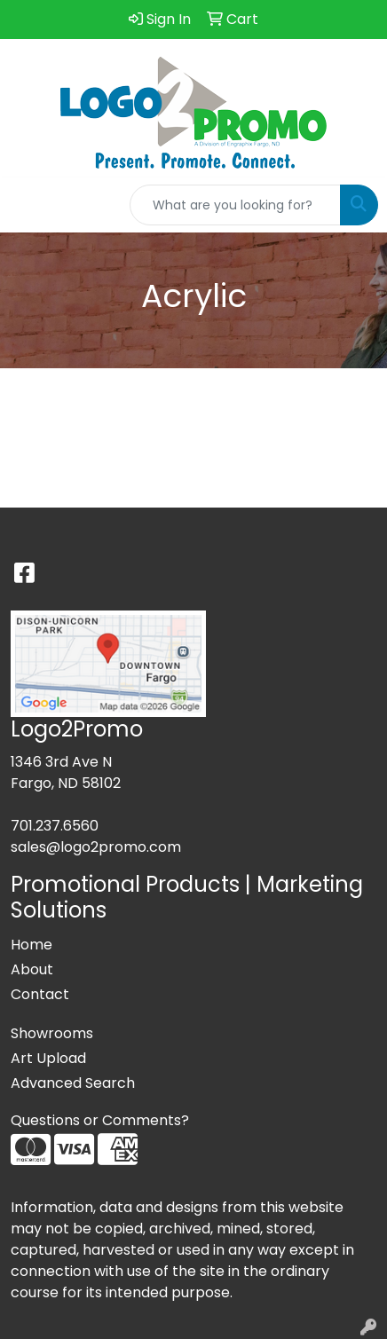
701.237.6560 (55, 825)
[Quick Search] (235, 205)
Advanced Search (73, 1083)
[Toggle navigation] (27, 205)
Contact (40, 994)
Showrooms (52, 1033)
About (32, 969)
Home (31, 944)
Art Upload (48, 1058)
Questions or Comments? (100, 1120)
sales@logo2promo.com (96, 847)
